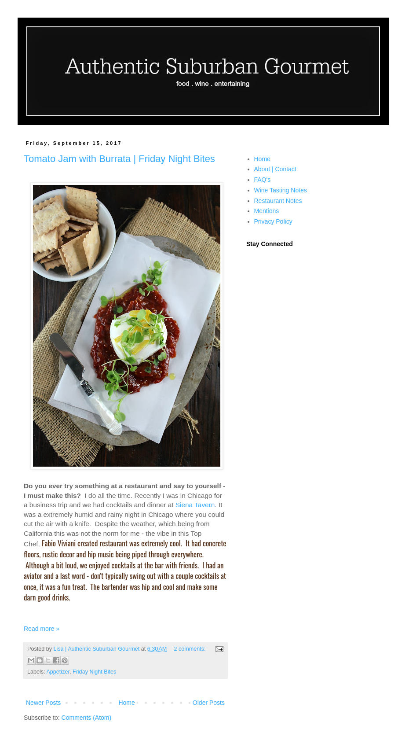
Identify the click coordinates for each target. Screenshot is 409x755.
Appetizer (57, 672)
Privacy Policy (273, 221)
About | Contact (275, 169)
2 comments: (190, 649)
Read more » (41, 628)
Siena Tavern (195, 504)
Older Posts (209, 702)
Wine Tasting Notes (280, 190)
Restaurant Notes (278, 200)
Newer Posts (43, 702)
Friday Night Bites (94, 672)
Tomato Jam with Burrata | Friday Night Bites (119, 158)
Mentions (266, 210)
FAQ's (262, 179)
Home (126, 702)
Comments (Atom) (87, 717)
